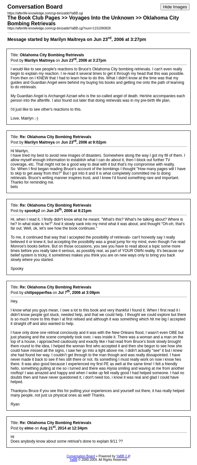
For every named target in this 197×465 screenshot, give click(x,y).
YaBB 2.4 (123, 456)
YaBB (73, 459)
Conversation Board (80, 456)
